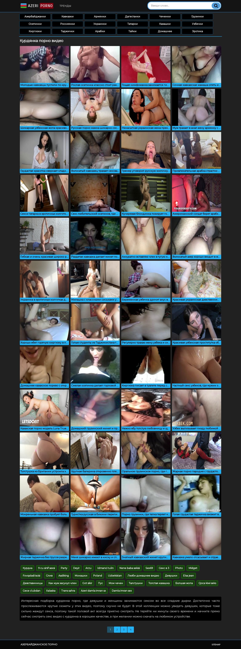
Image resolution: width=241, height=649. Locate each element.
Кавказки (67, 16)
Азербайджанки (35, 16)
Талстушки (136, 583)
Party (64, 568)
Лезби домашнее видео (143, 575)
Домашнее (165, 31)
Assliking (63, 575)
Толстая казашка (159, 583)
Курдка (27, 568)
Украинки (100, 23)
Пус (100, 583)
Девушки (171, 575)
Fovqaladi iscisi (31, 575)
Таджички (67, 31)
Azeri (36, 6)
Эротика (197, 31)
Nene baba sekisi (129, 568)
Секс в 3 (164, 568)
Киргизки (35, 31)
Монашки (81, 575)
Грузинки (197, 16)
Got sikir (87, 583)
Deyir (76, 568)
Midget (193, 568)
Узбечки (197, 23)
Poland (97, 575)
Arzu (88, 568)
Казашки (165, 23)
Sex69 (149, 568)
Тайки (132, 31)
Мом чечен (116, 583)
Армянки (100, 16)
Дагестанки (132, 16)
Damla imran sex (122, 590)
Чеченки (165, 16)
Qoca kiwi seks (207, 583)
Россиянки (67, 23)
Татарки (132, 23)
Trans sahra (68, 590)
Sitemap (216, 644)
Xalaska (50, 590)
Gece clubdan (31, 590)
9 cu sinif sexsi (46, 568)
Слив (49, 575)
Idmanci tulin (105, 568)
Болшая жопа (184, 583)
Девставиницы (33, 583)
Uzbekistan (115, 575)
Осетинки (35, 23)
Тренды (65, 5)
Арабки (100, 31)
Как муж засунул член (62, 583)
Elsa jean (188, 575)
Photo (179, 568)
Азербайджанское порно (39, 644)
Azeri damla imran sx (93, 590)
